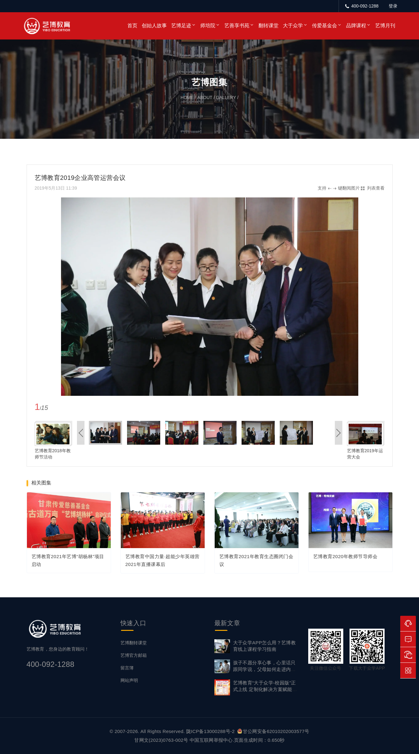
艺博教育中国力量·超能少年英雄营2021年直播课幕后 (162, 560)
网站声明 (129, 680)
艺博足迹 (181, 25)
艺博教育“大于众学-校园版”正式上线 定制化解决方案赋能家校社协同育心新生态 (265, 689)
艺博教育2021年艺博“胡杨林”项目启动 (68, 560)
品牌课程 (356, 25)
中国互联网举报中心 (211, 740)
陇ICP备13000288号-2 (211, 731)
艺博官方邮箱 (133, 655)
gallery (226, 97)
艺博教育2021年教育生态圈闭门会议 (256, 560)
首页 (132, 25)
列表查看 (376, 188)
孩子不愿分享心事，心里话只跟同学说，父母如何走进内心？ (264, 669)
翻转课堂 (268, 25)
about (204, 97)
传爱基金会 (324, 25)
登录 (393, 5)
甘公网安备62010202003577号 (273, 731)
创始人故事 (154, 25)
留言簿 (127, 667)
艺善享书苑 (236, 25)
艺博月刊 (385, 25)
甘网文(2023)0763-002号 (161, 740)
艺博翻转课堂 (133, 642)
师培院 (207, 25)
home (187, 97)
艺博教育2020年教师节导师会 (345, 556)
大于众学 (293, 25)
